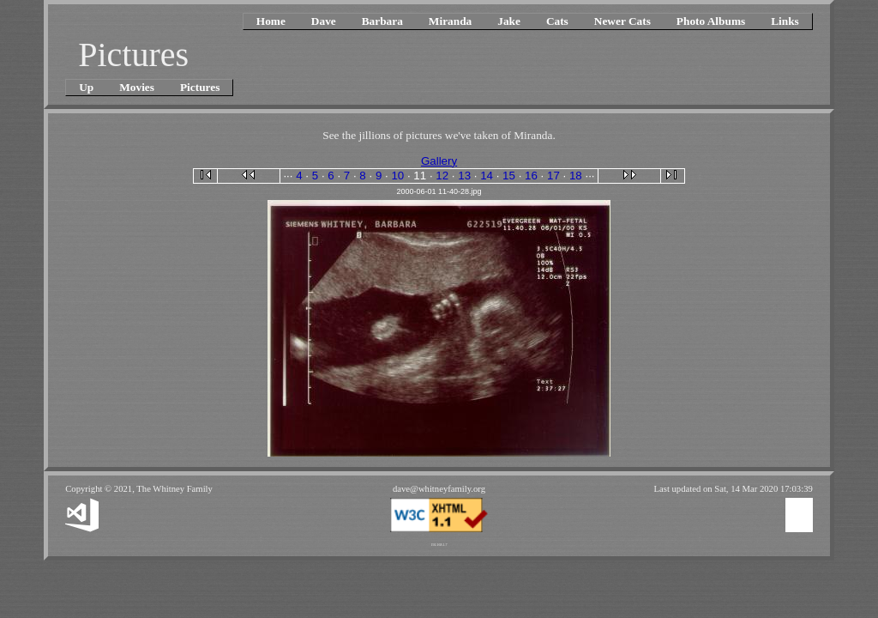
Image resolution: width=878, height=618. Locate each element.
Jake (508, 21)
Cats (557, 21)
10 (397, 175)
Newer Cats (622, 21)
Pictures (200, 87)
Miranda (450, 21)
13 (464, 175)
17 (553, 175)
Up (86, 87)
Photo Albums (711, 21)
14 (486, 175)
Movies (136, 87)
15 (508, 175)
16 (531, 175)
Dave (323, 21)
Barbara (382, 21)
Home (271, 21)
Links (785, 21)
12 (442, 175)
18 (575, 175)
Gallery (439, 160)
